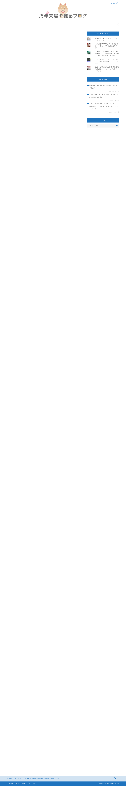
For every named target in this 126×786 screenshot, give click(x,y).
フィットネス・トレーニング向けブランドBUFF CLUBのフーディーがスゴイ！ (107, 61)
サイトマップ (32, 783)
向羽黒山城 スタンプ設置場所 (34, 173)
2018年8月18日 (36, 205)
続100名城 (13, 26)
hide (50, 151)
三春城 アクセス (29, 161)
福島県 (13, 707)
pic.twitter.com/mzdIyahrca (35, 513)
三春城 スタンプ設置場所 (32, 163)
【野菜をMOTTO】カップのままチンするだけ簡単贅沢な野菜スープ (107, 46)
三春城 (22, 158)
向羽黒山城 (24, 168)
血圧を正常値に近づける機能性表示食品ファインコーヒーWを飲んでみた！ (107, 69)
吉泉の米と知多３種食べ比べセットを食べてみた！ (103, 87)
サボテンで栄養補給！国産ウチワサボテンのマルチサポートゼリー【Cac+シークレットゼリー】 (107, 53)
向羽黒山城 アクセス (31, 171)
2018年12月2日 (40, 518)
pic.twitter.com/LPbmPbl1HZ (29, 199)
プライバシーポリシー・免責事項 (17, 783)
